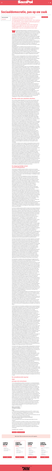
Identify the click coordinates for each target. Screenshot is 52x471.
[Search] (48, 2)
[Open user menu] (50, 2)
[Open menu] (1, 2)
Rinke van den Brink (5, 17)
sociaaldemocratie (21, 432)
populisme (14, 432)
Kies (7, 457)
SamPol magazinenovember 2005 (4, 19)
